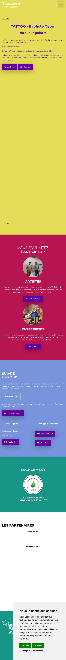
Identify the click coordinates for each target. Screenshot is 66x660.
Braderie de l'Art (45, 434)
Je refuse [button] (38, 645)
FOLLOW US (10, 442)
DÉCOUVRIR (33, 346)
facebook (9, 67)
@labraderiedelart (10, 431)
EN (56, 5)
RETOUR (5, 19)
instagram (25, 67)
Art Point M (42, 443)
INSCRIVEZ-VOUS (33, 299)
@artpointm (7, 435)
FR (56, 3)
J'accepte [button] (25, 645)
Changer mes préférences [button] (32, 651)
